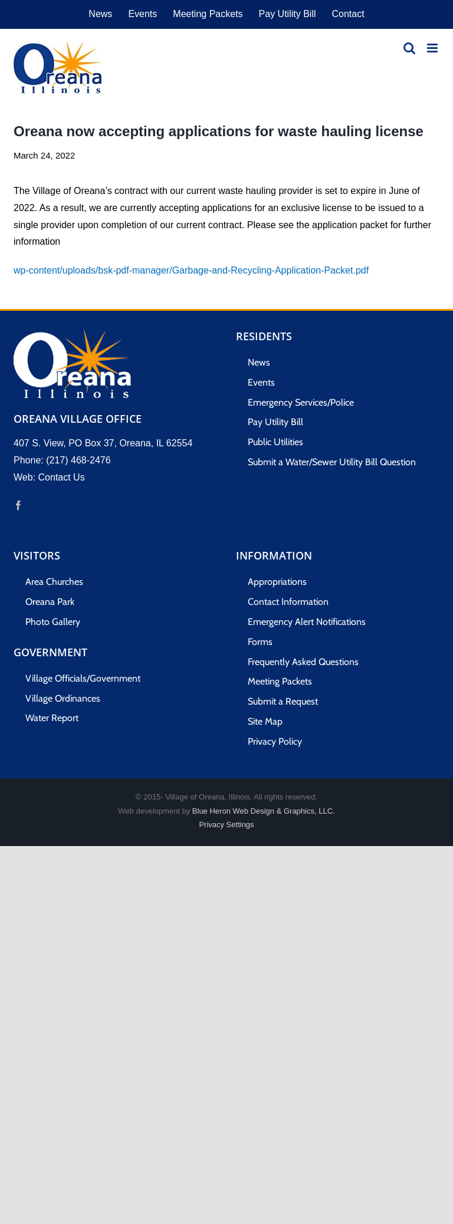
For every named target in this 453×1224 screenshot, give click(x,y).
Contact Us (61, 477)
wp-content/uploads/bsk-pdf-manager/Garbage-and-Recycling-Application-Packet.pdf (191, 270)
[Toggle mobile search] (409, 48)
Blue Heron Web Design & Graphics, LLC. (263, 811)
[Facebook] (18, 505)
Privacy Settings (226, 824)
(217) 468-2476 (78, 460)
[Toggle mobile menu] (433, 48)
